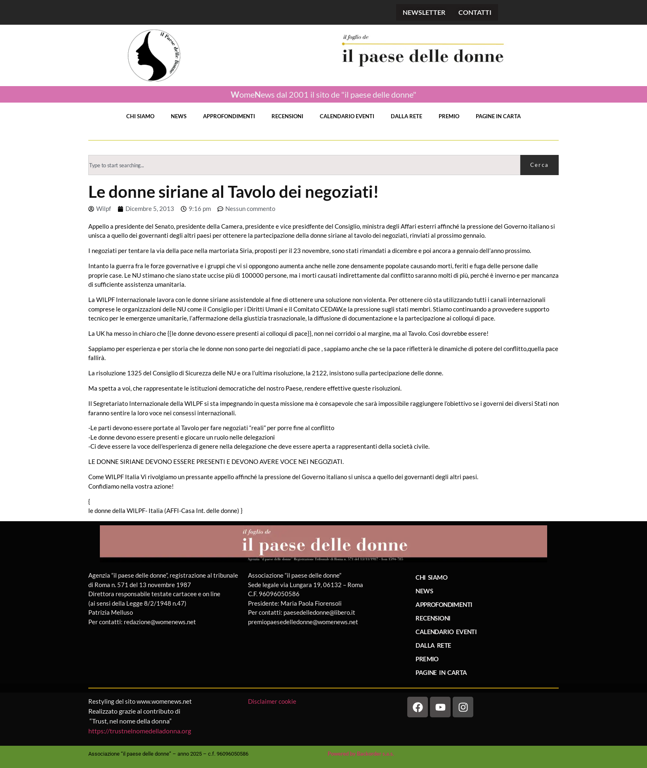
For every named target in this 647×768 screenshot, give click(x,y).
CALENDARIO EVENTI (347, 116)
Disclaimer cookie (273, 701)
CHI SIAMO (140, 116)
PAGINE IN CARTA (498, 116)
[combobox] (304, 165)
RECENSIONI (287, 116)
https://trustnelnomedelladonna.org (139, 731)
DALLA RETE (406, 116)
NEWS (179, 116)
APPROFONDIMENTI (229, 116)
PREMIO (449, 116)
